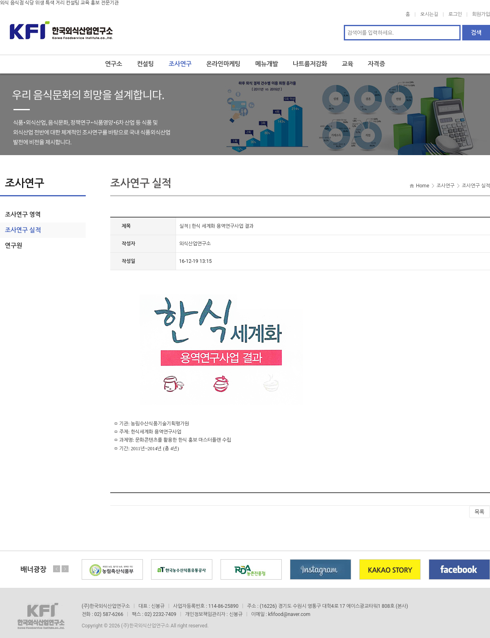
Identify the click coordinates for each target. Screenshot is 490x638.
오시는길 (429, 14)
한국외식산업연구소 (61, 27)
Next (65, 563)
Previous (56, 563)
